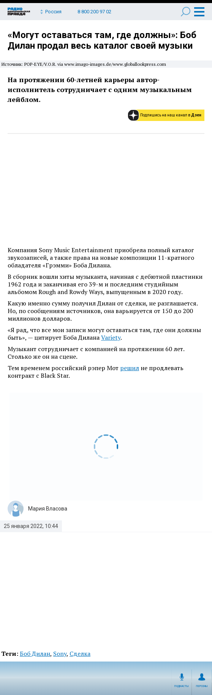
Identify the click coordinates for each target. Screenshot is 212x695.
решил (129, 368)
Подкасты (181, 686)
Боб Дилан (35, 653)
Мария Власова (47, 509)
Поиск (185, 11)
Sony (59, 653)
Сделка (80, 653)
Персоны (202, 686)
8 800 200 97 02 (94, 11)
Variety (110, 337)
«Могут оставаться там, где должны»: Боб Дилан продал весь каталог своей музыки (102, 40)
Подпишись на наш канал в (170, 115)
